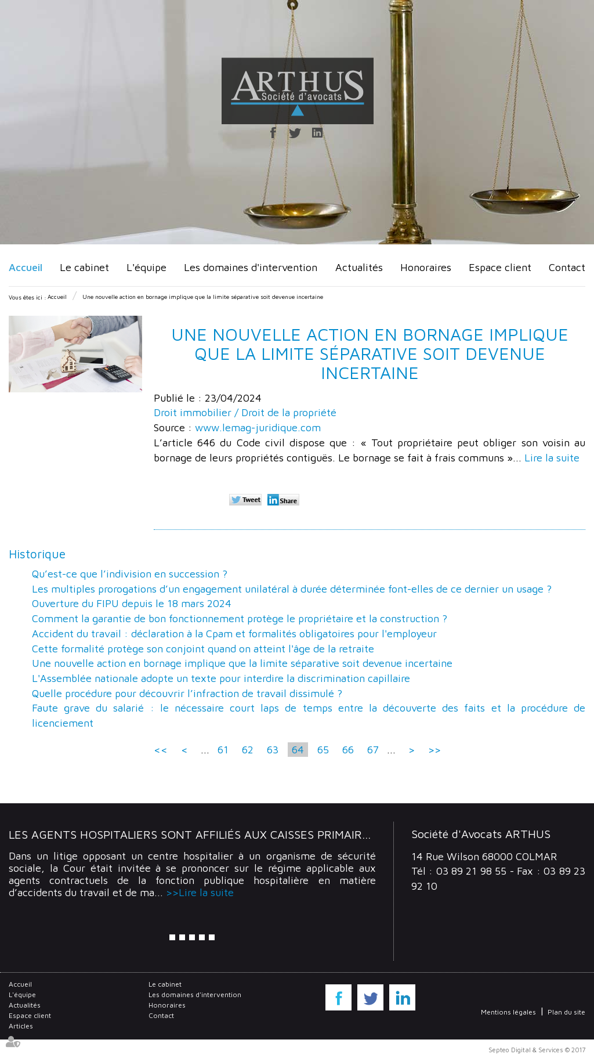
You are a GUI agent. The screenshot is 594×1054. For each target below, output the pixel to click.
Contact (567, 267)
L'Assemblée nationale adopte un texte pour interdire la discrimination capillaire (221, 678)
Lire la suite (551, 458)
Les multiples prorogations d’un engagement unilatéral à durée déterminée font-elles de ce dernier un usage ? (292, 589)
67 (373, 749)
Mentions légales (508, 1012)
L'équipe (146, 267)
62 (247, 749)
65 (323, 749)
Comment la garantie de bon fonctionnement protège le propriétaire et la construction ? (239, 618)
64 (298, 749)
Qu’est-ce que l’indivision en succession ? (129, 574)
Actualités (359, 267)
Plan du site (566, 1012)
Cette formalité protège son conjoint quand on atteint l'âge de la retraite (203, 648)
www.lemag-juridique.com (258, 427)
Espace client (500, 267)
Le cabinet (84, 267)
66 (348, 749)
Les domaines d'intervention (250, 267)
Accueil (25, 267)
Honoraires (425, 267)
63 (272, 749)
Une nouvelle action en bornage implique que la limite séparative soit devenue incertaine (202, 296)
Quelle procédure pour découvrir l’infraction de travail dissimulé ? (187, 693)
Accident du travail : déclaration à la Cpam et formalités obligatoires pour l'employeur (234, 633)
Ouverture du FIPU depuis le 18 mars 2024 (131, 603)
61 (223, 749)
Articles (21, 1025)
